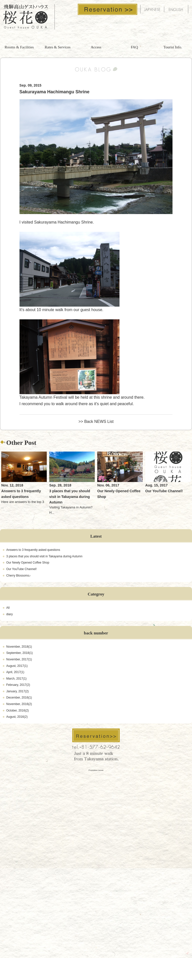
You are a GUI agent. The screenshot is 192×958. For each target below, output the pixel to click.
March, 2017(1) (16, 678)
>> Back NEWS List (96, 421)
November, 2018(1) (19, 646)
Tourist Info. (173, 47)
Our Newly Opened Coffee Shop (27, 562)
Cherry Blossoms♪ (18, 575)
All (8, 607)
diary (9, 614)
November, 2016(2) (19, 704)
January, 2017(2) (17, 691)
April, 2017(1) (15, 672)
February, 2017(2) (18, 685)
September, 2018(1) (19, 653)
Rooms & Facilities (19, 47)
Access (96, 47)
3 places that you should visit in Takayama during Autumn (44, 556)
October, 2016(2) (17, 710)
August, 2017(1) (17, 666)
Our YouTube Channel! (21, 569)
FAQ (134, 47)
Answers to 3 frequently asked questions (33, 550)
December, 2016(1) (19, 697)
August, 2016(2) (17, 716)
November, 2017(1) (19, 659)
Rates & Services (57, 47)
